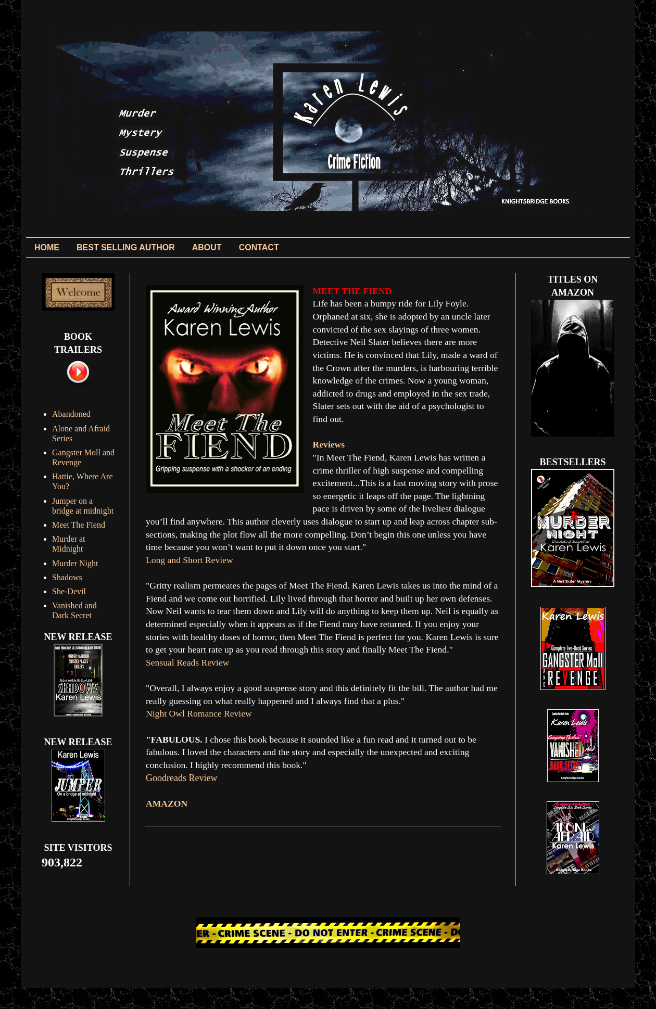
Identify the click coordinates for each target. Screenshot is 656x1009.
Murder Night (75, 563)
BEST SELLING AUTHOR (126, 247)
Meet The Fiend (78, 524)
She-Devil (69, 591)
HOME (46, 247)
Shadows (67, 577)
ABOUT (207, 247)
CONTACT (259, 247)
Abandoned (71, 414)
